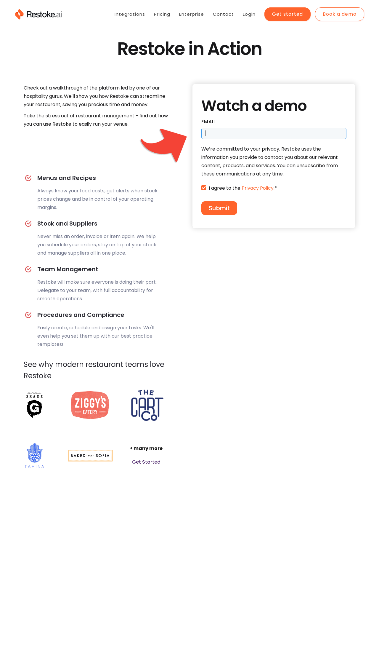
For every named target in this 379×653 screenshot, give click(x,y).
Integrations (130, 14)
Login (249, 14)
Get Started (146, 462)
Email (208, 122)
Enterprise (191, 14)
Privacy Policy (258, 188)
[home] (38, 14)
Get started (287, 14)
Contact (223, 14)
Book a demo (339, 14)
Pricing (162, 14)
